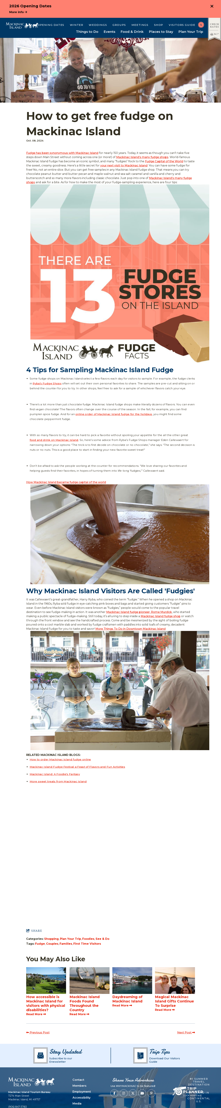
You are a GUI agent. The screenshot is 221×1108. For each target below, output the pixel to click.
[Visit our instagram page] (124, 1093)
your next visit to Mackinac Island (123, 165)
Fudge (40, 943)
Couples (52, 943)
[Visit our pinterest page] (151, 1093)
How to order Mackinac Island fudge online (60, 759)
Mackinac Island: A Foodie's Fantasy (55, 774)
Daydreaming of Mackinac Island (127, 999)
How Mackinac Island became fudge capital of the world (66, 482)
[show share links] (34, 931)
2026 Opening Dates (30, 6)
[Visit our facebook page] (114, 1093)
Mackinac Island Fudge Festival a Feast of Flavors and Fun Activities (77, 766)
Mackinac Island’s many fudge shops (142, 157)
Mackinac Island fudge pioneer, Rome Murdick (139, 612)
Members (79, 1085)
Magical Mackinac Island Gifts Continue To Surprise (174, 1001)
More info (18, 12)
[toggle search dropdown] (201, 25)
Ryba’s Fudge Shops (47, 383)
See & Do (102, 938)
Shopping (51, 938)
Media (77, 1103)
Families (66, 943)
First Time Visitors (87, 943)
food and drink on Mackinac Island (54, 440)
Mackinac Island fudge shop (160, 616)
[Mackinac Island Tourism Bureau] (22, 25)
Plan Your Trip (70, 938)
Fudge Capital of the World (164, 161)
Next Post (186, 1032)
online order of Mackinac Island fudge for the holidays (113, 414)
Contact (78, 1079)
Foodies (88, 938)
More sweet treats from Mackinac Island (58, 781)
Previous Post (38, 1032)
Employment (82, 1091)
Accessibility (81, 1097)
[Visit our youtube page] (142, 1093)
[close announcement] (211, 6)
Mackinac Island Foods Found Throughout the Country (85, 1003)
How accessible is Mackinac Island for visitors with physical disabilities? (45, 1003)
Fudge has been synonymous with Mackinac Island (62, 153)
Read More (36, 1014)
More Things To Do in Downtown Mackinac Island (130, 628)
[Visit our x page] (133, 1093)
